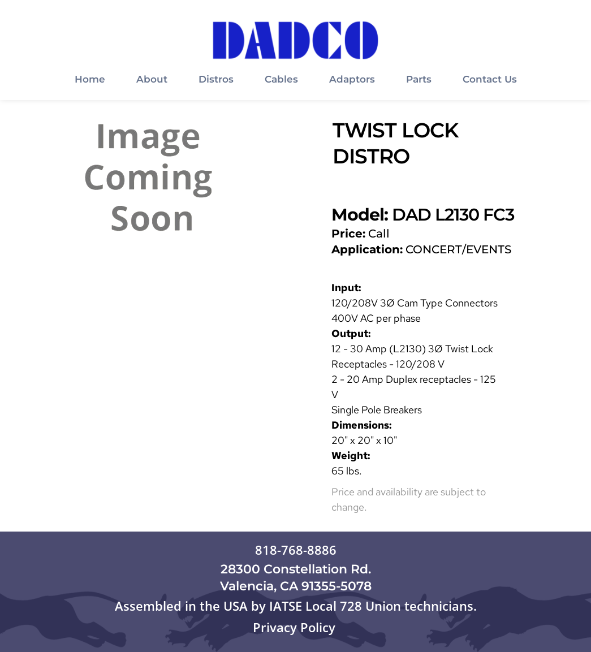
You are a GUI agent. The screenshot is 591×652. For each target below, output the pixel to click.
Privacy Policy (296, 627)
